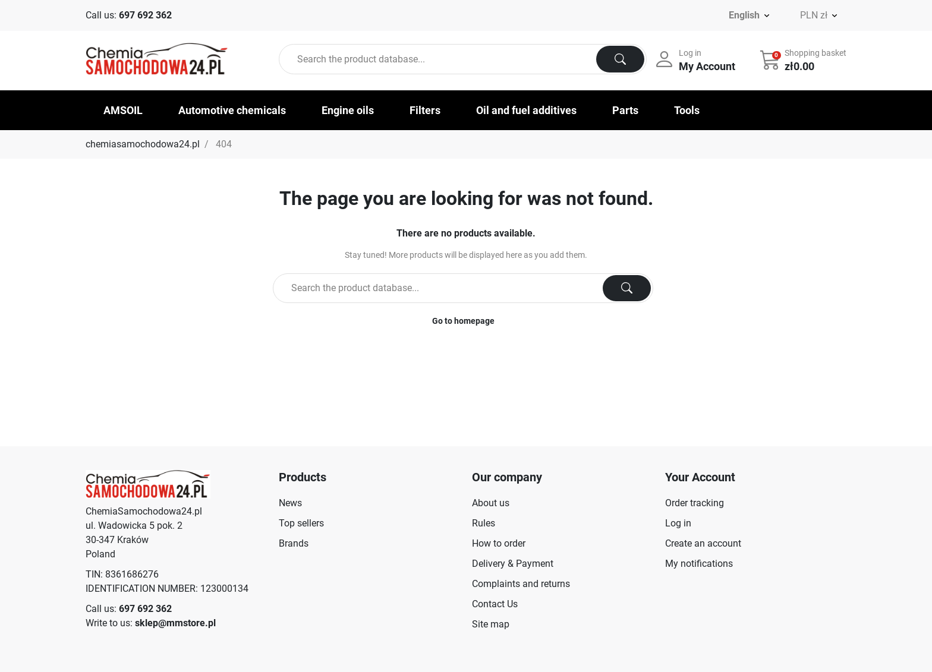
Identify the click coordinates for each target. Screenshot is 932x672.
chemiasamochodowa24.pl (143, 144)
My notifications (699, 563)
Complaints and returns (521, 583)
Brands (293, 543)
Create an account (703, 543)
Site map (490, 624)
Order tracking (694, 503)
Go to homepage (463, 321)
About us (490, 503)
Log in (678, 523)
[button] (804, 59)
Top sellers (301, 523)
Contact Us (495, 604)
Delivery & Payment (512, 563)
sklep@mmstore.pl (175, 623)
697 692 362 (145, 15)
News (290, 503)
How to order (498, 543)
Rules (483, 523)
